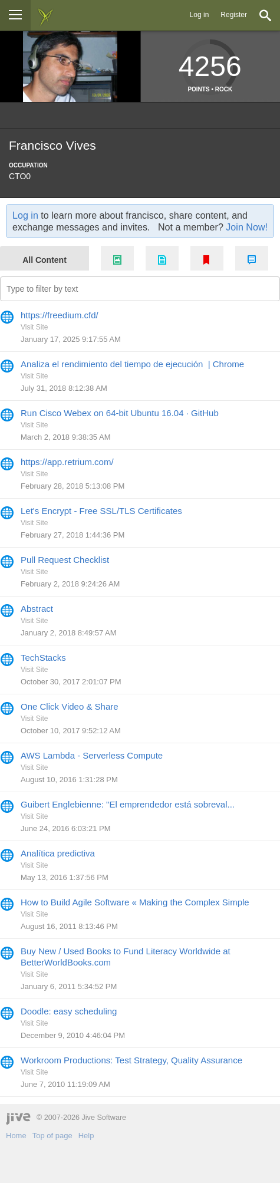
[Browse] (15, 15)
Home (16, 1135)
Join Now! (247, 227)
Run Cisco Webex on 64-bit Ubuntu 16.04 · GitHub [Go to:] (120, 413)
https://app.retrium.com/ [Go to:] (67, 462)
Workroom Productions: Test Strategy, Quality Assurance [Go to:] (131, 1060)
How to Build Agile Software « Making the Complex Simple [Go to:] (135, 902)
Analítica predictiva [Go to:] (58, 853)
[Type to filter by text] (140, 288)
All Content (44, 260)
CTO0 (20, 176)
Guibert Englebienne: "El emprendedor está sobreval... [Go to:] (128, 804)
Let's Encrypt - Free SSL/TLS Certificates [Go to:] (101, 511)
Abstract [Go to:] (37, 609)
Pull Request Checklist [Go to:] (65, 560)
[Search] (265, 15)
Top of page (52, 1135)
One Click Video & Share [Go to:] (69, 706)
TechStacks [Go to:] (43, 658)
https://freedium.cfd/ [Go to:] (59, 315)
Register (233, 15)
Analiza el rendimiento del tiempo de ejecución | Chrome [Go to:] (132, 364)
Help (86, 1135)
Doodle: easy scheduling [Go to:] (69, 1011)
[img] (45, 15)
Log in (199, 15)
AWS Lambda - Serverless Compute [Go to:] (92, 755)
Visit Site (34, 327)
